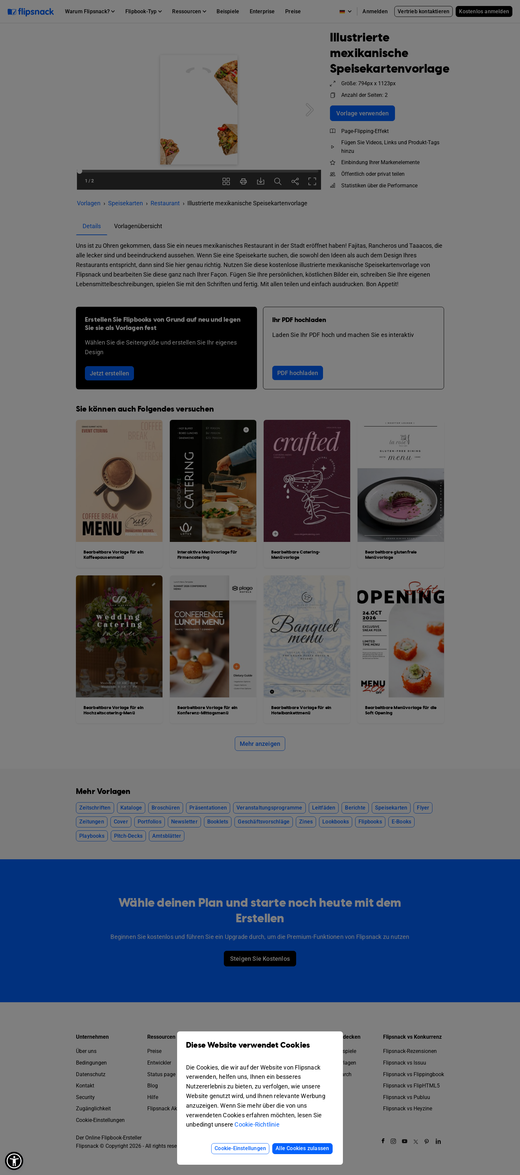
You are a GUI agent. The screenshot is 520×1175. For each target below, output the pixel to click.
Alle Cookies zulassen (302, 1148)
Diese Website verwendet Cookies (260, 1050)
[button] (14, 1160)
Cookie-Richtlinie (256, 1124)
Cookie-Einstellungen (240, 1148)
